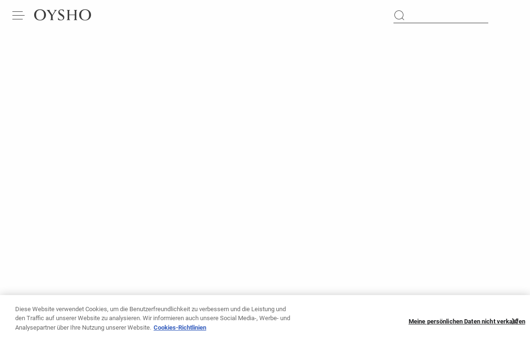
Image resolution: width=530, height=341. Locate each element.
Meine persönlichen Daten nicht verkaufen (467, 324)
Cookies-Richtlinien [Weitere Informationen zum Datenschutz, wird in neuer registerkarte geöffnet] (180, 330)
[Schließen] (514, 324)
